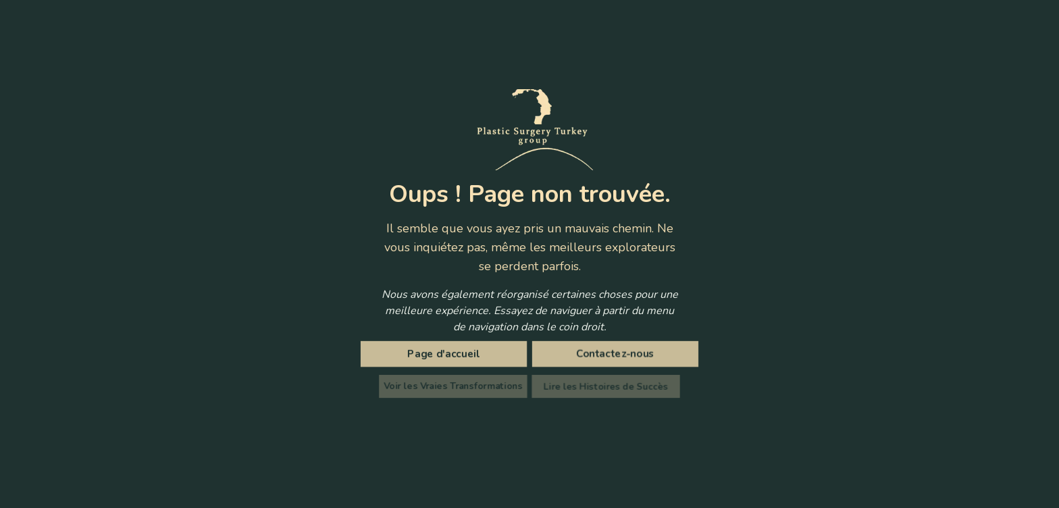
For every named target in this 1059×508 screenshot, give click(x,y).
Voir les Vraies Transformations (456, 386)
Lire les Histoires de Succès (603, 386)
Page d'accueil (446, 354)
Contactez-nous (613, 354)
